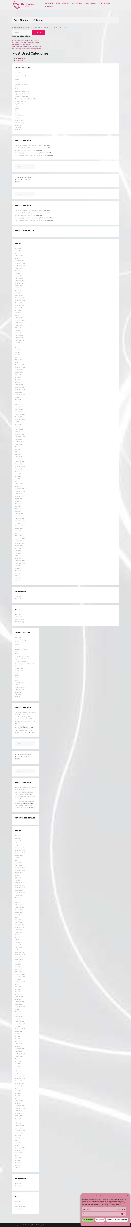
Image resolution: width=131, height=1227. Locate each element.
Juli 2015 (17, 501)
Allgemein (19, 58)
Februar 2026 (19, 256)
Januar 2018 (18, 432)
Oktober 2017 (19, 439)
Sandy (17, 111)
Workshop (19, 60)
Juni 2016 (18, 474)
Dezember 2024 (20, 280)
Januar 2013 (18, 558)
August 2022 (19, 325)
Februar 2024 (19, 295)
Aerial (17, 86)
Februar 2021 (19, 360)
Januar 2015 (18, 516)
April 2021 (18, 355)
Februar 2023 (19, 318)
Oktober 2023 (19, 303)
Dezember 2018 (20, 414)
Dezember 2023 (20, 298)
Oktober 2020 (19, 370)
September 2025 (20, 266)
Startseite (49, 3)
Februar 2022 (19, 335)
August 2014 (19, 528)
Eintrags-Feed (19, 617)
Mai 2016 (18, 476)
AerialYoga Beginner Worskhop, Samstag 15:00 (26, 47)
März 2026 (18, 253)
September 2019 (20, 394)
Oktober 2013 (19, 541)
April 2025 (18, 273)
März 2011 (18, 580)
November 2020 (20, 367)
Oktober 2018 (19, 417)
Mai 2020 (18, 377)
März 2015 (18, 511)
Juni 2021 (18, 350)
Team (87, 3)
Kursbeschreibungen (21, 84)
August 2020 (19, 372)
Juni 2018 (18, 424)
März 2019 (18, 407)
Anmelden (18, 614)
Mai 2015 (18, 506)
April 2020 (18, 380)
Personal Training (20, 101)
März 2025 (18, 275)
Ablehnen (100, 1220)
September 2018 (20, 419)
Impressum (109, 1224)
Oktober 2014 (19, 523)
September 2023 (20, 305)
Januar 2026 (18, 258)
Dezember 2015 (20, 489)
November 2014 (20, 521)
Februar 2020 (19, 385)
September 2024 (20, 283)
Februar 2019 (19, 409)
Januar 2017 (18, 459)
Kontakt (17, 130)
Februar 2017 (19, 456)
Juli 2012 (17, 568)
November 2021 (20, 340)
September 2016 (20, 466)
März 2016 (18, 481)
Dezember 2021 (20, 337)
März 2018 (18, 427)
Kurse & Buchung (62, 3)
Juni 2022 (18, 328)
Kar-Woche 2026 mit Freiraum (21, 45)
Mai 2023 (18, 313)
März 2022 (18, 332)
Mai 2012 (18, 573)
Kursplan (18, 82)
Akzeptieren (88, 1220)
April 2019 (18, 404)
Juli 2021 (17, 347)
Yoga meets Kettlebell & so (23, 94)
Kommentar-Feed (20, 619)
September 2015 (20, 496)
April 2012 (18, 575)
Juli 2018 (17, 422)
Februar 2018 (19, 429)
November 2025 (20, 263)
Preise (17, 79)
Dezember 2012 (20, 560)
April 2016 (18, 479)
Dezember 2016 (20, 461)
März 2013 (18, 556)
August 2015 (19, 499)
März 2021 (18, 357)
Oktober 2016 (19, 464)
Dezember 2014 (20, 518)
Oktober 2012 (19, 565)
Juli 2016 (17, 471)
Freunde (17, 118)
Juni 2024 (18, 290)
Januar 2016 (18, 486)
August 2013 (19, 546)
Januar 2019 (18, 412)
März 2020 (18, 382)
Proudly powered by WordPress (22, 1225)
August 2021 (19, 345)
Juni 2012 (18, 570)
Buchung (17, 77)
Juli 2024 (17, 288)
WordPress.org (19, 622)
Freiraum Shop (104, 3)
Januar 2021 (18, 362)
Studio (93, 3)
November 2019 (20, 389)
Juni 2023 (18, 310)
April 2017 (18, 451)
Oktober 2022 (19, 323)
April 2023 (18, 315)
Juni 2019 (18, 399)
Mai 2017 (18, 449)
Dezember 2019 (20, 387)
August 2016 (19, 469)
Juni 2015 (18, 503)
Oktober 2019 (19, 392)
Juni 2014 (18, 531)
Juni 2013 (18, 548)
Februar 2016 (19, 484)
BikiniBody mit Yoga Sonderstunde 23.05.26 (25, 40)
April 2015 (18, 508)
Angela (17, 108)
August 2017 (19, 444)
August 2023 (19, 308)
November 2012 (20, 563)
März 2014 (18, 533)
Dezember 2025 (20, 261)
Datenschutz (102, 1224)
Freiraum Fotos (19, 115)
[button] (127, 1196)
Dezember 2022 (20, 320)
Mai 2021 (18, 352)
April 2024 (18, 293)
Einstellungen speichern (117, 1220)
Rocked (38, 1225)
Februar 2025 (19, 278)
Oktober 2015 (19, 494)
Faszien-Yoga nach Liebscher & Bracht (26, 99)
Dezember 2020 (20, 365)
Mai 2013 (18, 551)
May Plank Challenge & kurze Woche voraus (25, 43)
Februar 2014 (19, 536)
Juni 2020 (18, 375)
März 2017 (18, 454)
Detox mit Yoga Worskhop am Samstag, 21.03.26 (26, 49)
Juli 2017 (17, 446)
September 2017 (20, 442)
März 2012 (18, 578)
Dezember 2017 (20, 434)
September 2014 (20, 526)
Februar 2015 (19, 513)
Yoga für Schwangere (21, 96)
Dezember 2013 (20, 538)
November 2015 (20, 491)
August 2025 (19, 268)
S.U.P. (16, 89)
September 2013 (20, 543)
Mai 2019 (18, 402)
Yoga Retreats (76, 3)
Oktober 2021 (19, 342)
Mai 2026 (18, 251)
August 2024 (19, 285)
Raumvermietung (20, 120)
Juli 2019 (17, 397)
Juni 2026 (18, 248)
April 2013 (18, 553)
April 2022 (18, 330)
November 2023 (20, 300)
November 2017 (20, 437)
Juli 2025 (17, 271)
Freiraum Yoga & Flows (22, 91)
